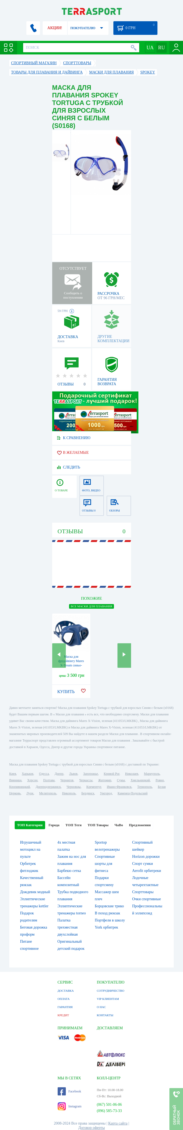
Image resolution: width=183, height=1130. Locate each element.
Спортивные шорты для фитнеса (105, 864)
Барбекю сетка (69, 871)
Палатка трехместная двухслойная (67, 927)
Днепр (59, 774)
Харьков (27, 774)
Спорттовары (143, 892)
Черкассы (85, 780)
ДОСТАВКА (66, 990)
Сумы (121, 780)
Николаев (131, 774)
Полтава (49, 780)
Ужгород (106, 793)
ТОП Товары (98, 825)
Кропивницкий (19, 787)
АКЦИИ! (54, 28)
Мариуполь (152, 774)
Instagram (70, 1106)
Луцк (29, 793)
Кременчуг (93, 787)
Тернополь (144, 787)
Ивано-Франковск (119, 787)
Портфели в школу (110, 920)
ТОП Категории (30, 825)
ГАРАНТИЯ (65, 1007)
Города (54, 825)
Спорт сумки (142, 864)
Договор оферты (91, 1128)
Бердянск (87, 793)
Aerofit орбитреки (146, 871)
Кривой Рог (111, 774)
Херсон (32, 780)
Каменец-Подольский (133, 793)
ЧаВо (118, 825)
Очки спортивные (146, 899)
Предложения (140, 825)
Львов (73, 774)
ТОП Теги (74, 825)
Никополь (69, 793)
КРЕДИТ (63, 1015)
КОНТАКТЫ (105, 1015)
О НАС (101, 1007)
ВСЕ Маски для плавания (91, 606)
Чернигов (66, 780)
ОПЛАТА (64, 998)
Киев (12, 774)
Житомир (104, 780)
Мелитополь (47, 793)
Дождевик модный (35, 892)
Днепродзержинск (48, 787)
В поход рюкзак (107, 913)
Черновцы (74, 787)
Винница (15, 780)
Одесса (44, 774)
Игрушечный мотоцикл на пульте (30, 849)
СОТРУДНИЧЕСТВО (110, 990)
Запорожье (90, 774)
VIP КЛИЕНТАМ (108, 998)
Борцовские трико (109, 906)
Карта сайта (118, 1123)
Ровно (160, 780)
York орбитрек (106, 927)
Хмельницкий (140, 780)
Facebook (69, 1091)
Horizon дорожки (146, 857)
